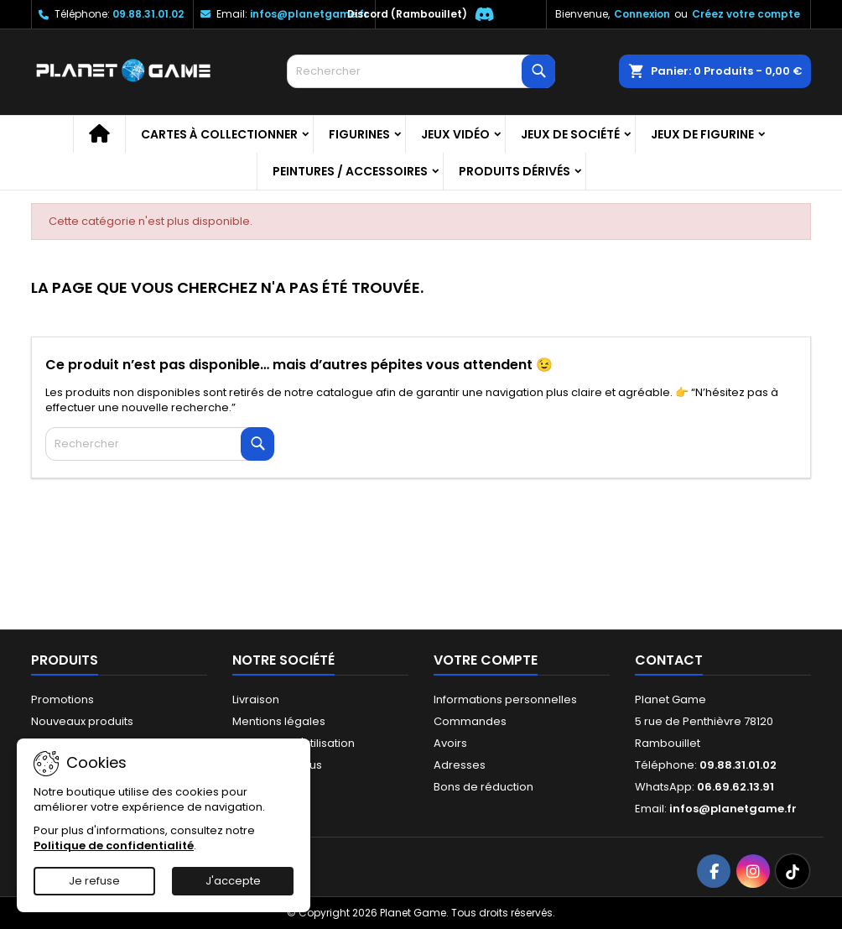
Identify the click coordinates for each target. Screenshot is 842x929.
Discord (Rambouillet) (407, 14)
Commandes (470, 721)
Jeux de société (570, 134)
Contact (669, 660)
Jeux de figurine (702, 134)
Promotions (62, 699)
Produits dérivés (514, 171)
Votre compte (486, 660)
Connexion (642, 14)
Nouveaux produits (82, 721)
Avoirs (450, 743)
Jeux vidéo (455, 134)
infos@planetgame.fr (309, 14)
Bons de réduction (483, 787)
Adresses (460, 765)
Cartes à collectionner (219, 134)
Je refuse (94, 881)
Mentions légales (278, 721)
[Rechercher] (421, 71)
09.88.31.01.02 (148, 14)
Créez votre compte (746, 14)
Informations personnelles (505, 699)
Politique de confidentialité (114, 845)
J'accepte (233, 881)
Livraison (255, 699)
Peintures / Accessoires (350, 171)
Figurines (359, 134)
